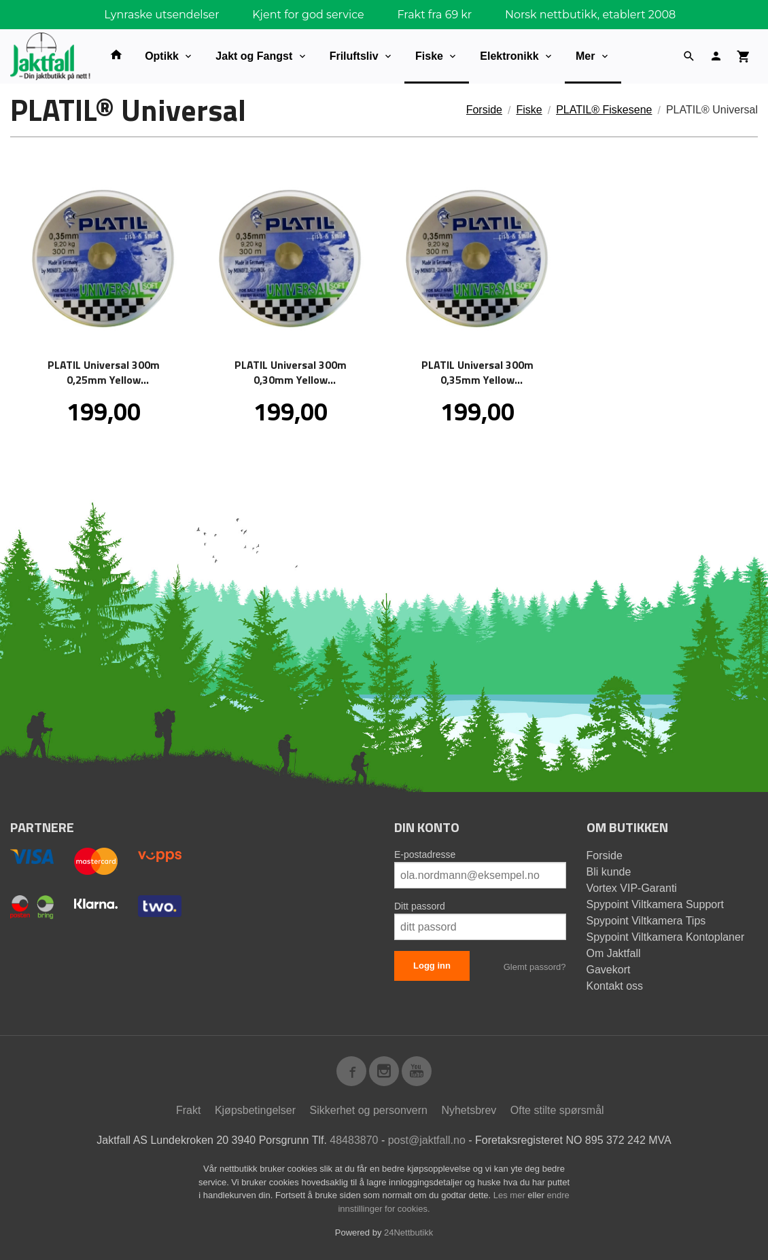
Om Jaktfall (614, 953)
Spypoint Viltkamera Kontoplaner (666, 937)
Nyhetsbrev (468, 1110)
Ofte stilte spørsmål (557, 1110)
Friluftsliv (354, 56)
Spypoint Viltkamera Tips (646, 920)
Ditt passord (419, 906)
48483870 (354, 1140)
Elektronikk (509, 56)
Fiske (429, 56)
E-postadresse (424, 854)
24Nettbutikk (408, 1232)
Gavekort (609, 969)
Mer (585, 56)
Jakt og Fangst (253, 56)
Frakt (188, 1110)
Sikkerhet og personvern (368, 1110)
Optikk (162, 56)
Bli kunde (609, 872)
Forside (484, 109)
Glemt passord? (535, 967)
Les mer (510, 1195)
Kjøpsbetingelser (255, 1110)
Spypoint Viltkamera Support (655, 904)
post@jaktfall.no (427, 1140)
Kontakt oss (615, 986)
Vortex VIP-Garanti (632, 888)
